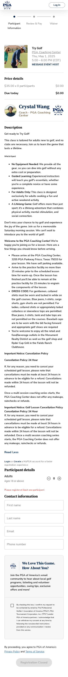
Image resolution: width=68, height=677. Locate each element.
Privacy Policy (12, 651)
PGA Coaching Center (46, 52)
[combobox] (34, 532)
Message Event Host (45, 64)
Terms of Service (34, 651)
